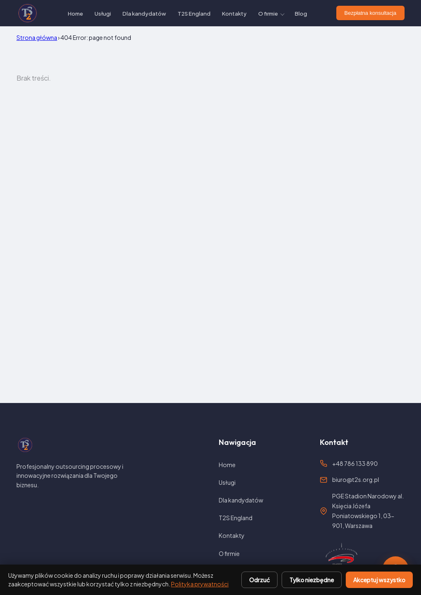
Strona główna (36, 37)
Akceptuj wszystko (379, 579)
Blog (301, 13)
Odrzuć (259, 579)
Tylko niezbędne (311, 579)
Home (75, 13)
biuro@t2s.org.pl (355, 479)
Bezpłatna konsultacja (370, 13)
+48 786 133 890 (355, 463)
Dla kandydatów (144, 13)
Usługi (103, 13)
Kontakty (234, 13)
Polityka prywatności (200, 584)
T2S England (194, 13)
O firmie (268, 13)
